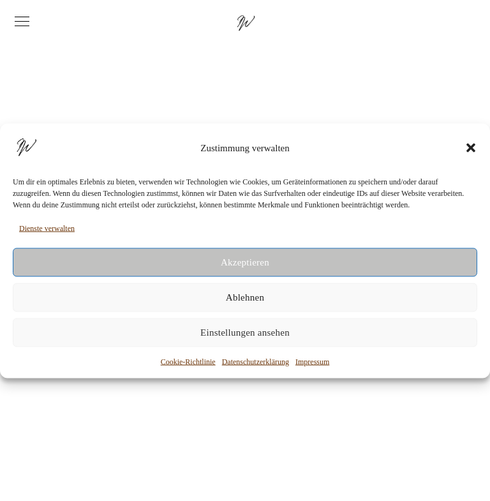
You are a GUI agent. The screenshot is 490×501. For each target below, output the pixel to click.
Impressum (312, 361)
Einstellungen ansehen (245, 332)
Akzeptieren (245, 262)
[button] (470, 148)
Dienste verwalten (47, 227)
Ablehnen (245, 297)
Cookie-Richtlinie (188, 361)
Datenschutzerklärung (255, 361)
